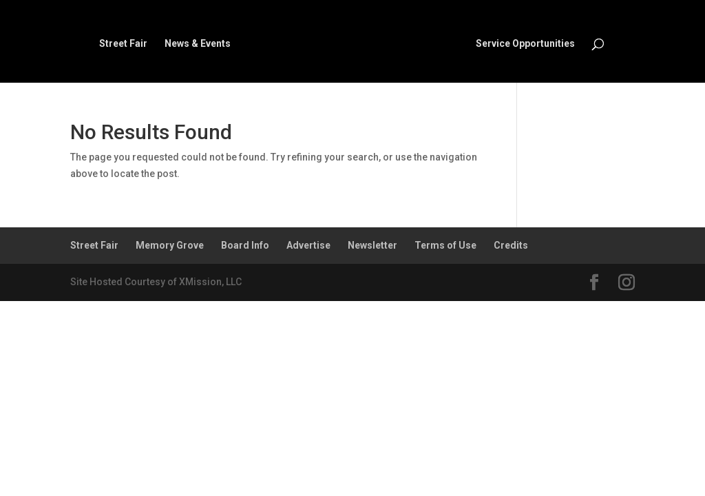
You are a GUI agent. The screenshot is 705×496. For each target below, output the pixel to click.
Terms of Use (445, 245)
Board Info (245, 245)
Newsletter (372, 245)
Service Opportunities (525, 44)
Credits (511, 245)
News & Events (198, 44)
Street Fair (123, 44)
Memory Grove (170, 245)
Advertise (308, 245)
